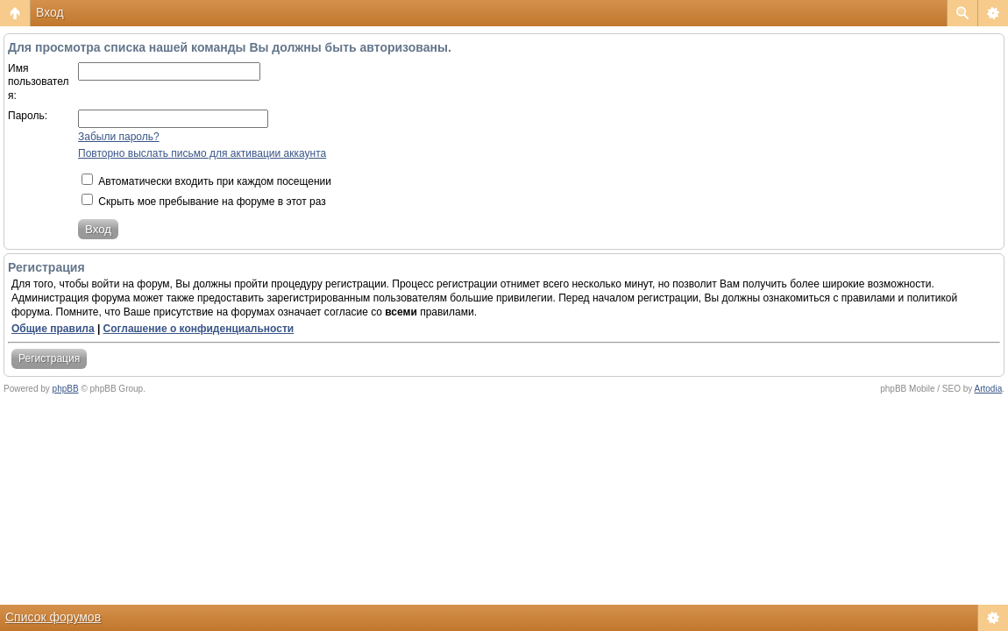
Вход (50, 12)
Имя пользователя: (38, 82)
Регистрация (49, 358)
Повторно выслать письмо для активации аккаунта (202, 153)
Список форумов (53, 617)
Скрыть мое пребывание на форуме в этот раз (204, 201)
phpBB (66, 388)
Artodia (989, 388)
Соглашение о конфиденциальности (199, 329)
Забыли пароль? (119, 137)
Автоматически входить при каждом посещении (206, 181)
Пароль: (27, 116)
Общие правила (53, 329)
